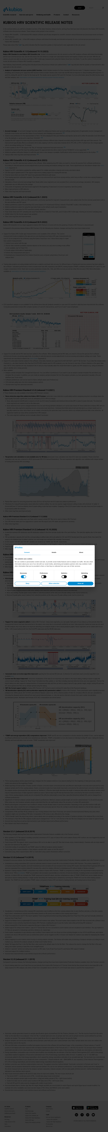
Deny (27, 583)
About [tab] (81, 552)
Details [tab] (54, 552)
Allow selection (54, 583)
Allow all (80, 583)
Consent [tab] (27, 552)
